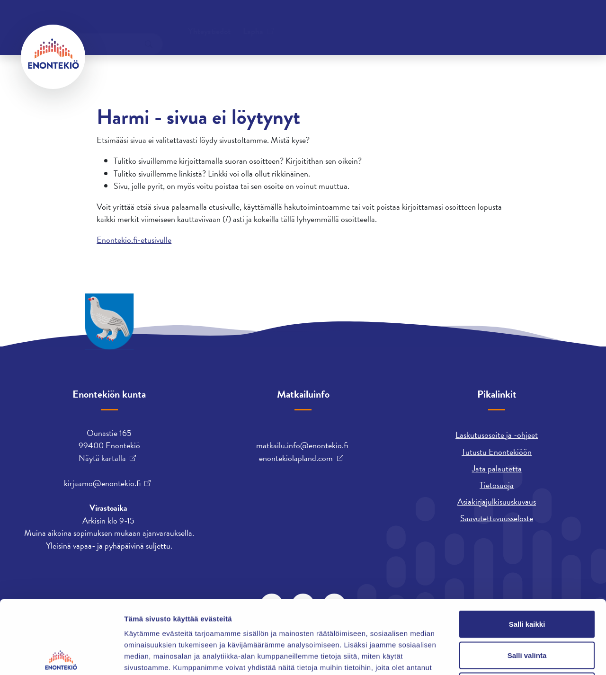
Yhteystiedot (117, 21)
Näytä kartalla (102, 458)
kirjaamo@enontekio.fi (102, 483)
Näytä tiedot (506, 656)
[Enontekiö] (53, 57)
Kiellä (526, 613)
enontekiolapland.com (296, 458)
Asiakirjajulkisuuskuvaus (496, 501)
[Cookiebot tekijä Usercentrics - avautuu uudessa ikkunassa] (61, 656)
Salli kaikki (527, 551)
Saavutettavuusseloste (496, 518)
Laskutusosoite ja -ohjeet (496, 434)
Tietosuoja (497, 485)
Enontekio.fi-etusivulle (134, 239)
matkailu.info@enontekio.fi (303, 445)
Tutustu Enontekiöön (497, 451)
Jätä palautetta (497, 468)
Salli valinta (527, 582)
